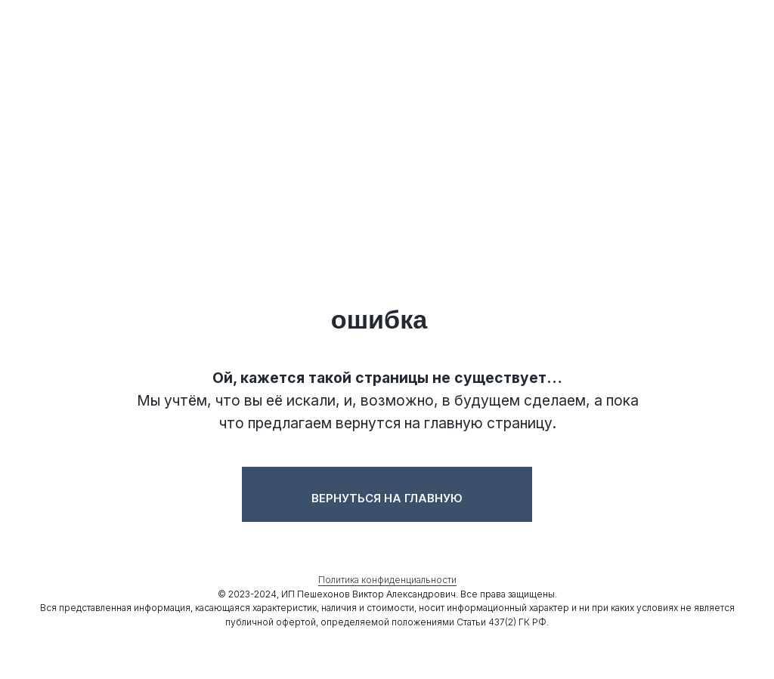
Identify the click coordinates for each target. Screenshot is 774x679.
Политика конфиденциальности (387, 579)
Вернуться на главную (387, 498)
